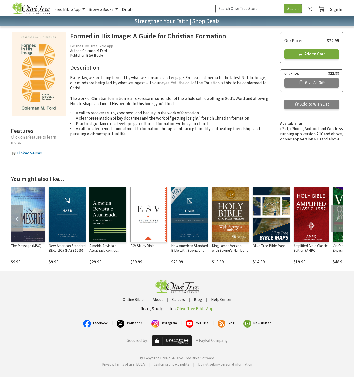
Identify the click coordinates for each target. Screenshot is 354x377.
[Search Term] (250, 8)
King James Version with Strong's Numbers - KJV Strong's (229, 250)
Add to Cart (311, 54)
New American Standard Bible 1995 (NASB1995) (67, 248)
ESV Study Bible (142, 246)
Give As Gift (312, 83)
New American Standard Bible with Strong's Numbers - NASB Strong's (189, 253)
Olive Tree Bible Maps (269, 246)
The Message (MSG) (26, 246)
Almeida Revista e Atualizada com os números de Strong (104, 250)
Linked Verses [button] (29, 153)
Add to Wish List (312, 104)
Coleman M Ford (94, 51)
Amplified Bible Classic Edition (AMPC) (311, 248)
